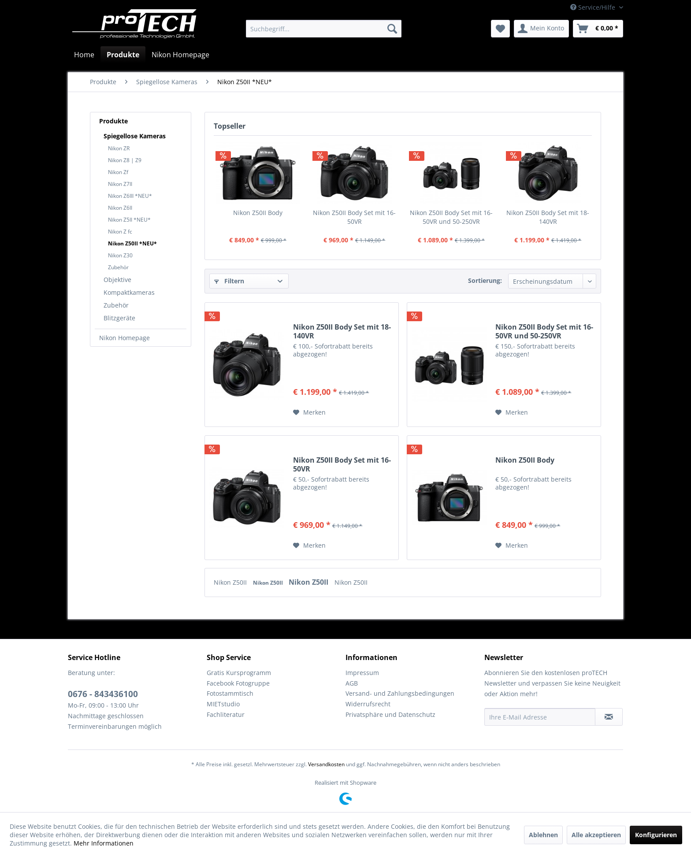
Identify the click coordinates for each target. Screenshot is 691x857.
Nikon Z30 (120, 255)
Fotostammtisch (230, 693)
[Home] (84, 54)
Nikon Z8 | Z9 (124, 160)
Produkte (113, 121)
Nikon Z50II (231, 582)
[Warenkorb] (598, 28)
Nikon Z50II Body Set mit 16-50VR (354, 217)
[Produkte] (122, 54)
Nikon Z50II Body (257, 212)
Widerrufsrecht (368, 704)
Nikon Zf (118, 172)
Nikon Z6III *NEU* (130, 196)
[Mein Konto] (541, 28)
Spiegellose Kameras (135, 136)
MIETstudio (223, 704)
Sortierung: (485, 280)
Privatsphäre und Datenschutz (390, 714)
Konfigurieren (656, 835)
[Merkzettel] (500, 28)
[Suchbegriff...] (323, 28)
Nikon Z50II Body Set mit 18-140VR (547, 217)
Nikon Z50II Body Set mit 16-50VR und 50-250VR (451, 217)
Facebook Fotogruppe (238, 683)
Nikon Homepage (124, 338)
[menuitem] (323, 28)
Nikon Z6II (120, 207)
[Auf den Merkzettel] (309, 412)
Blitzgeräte (119, 318)
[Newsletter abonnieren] (609, 717)
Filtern (229, 281)
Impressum (362, 672)
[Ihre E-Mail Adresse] (539, 717)
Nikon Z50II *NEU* (132, 243)
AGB (352, 683)
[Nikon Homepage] (180, 54)
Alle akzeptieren (596, 835)
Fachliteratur (226, 714)
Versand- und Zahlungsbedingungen (400, 693)
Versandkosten (326, 764)
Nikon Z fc (120, 231)
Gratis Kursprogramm (239, 672)
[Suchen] (392, 28)
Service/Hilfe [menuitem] (593, 7)
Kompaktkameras (129, 292)
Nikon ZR (119, 148)
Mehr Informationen (104, 843)
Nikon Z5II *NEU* (129, 219)
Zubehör (118, 267)
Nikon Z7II (120, 184)
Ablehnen (543, 835)
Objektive (117, 279)
